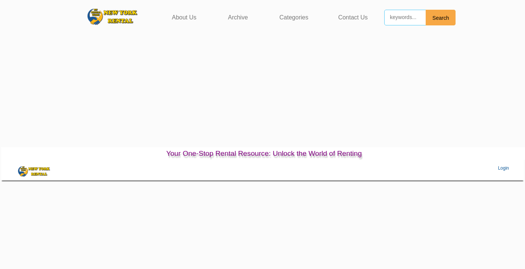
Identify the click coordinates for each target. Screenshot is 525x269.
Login (503, 168)
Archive (238, 17)
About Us (184, 17)
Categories (293, 17)
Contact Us (353, 17)
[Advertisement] (262, 91)
